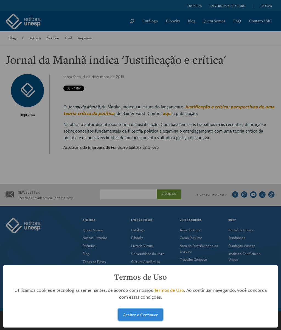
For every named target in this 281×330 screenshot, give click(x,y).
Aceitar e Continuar (140, 315)
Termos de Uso (169, 290)
